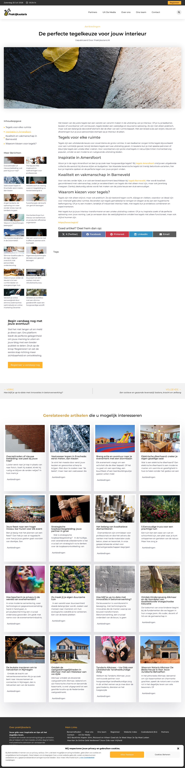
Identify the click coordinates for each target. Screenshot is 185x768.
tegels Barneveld (136, 180)
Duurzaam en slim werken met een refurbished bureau (34, 280)
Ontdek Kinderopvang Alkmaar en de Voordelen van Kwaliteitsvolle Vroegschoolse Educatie (158, 600)
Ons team (141, 12)
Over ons (126, 12)
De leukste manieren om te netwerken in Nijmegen (21, 668)
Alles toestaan (127, 754)
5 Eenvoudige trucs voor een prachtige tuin (157, 527)
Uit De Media (109, 12)
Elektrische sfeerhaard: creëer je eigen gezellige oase (159, 457)
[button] (178, 748)
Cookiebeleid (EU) (149, 732)
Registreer (115, 732)
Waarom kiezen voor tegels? (21, 143)
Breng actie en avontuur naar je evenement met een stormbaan (114, 457)
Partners (92, 12)
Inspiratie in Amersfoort (18, 131)
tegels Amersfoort (145, 163)
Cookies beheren (162, 754)
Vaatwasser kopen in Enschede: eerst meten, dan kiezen (13, 188)
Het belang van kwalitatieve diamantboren (111, 527)
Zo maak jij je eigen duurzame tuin (68, 598)
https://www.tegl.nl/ (68, 222)
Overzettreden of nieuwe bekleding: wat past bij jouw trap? (13, 168)
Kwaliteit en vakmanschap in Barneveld (21, 138)
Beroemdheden (74, 732)
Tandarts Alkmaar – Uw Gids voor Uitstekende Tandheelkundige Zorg (114, 669)
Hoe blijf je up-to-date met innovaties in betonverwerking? (114, 598)
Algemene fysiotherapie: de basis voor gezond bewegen (36, 257)
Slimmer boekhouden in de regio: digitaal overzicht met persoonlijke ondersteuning (14, 260)
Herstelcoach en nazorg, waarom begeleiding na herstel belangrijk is (36, 188)
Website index (130, 732)
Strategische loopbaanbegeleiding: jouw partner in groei (66, 528)
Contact (156, 12)
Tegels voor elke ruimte (18, 127)
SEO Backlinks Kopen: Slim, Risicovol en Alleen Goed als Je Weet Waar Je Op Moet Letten (108, 738)
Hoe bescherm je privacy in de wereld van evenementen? (23, 598)
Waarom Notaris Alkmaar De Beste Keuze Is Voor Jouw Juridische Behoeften (157, 669)
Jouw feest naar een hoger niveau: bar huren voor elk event (24, 527)
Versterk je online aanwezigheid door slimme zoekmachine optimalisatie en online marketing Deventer (13, 303)
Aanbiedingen (92, 26)
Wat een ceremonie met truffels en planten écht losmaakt (36, 240)
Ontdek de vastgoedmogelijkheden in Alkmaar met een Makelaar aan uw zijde (68, 670)
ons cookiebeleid (87, 758)
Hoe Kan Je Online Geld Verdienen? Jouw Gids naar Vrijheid (94, 740)
